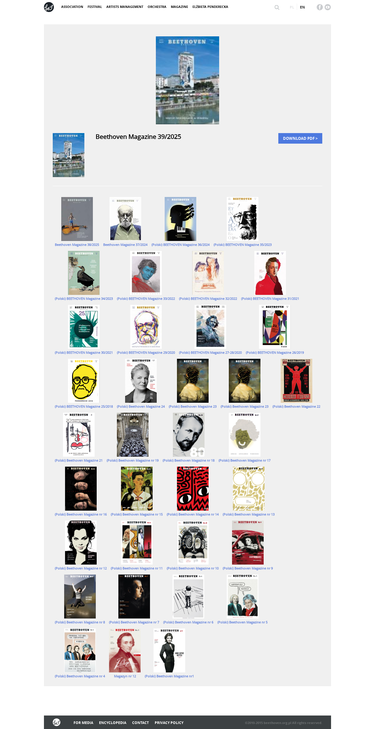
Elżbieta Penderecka (210, 6)
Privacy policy (169, 722)
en (302, 7)
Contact (140, 722)
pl (292, 7)
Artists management (124, 6)
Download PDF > (300, 138)
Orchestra (157, 6)
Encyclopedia (112, 722)
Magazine (179, 6)
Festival (95, 6)
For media (83, 722)
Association (72, 6)
